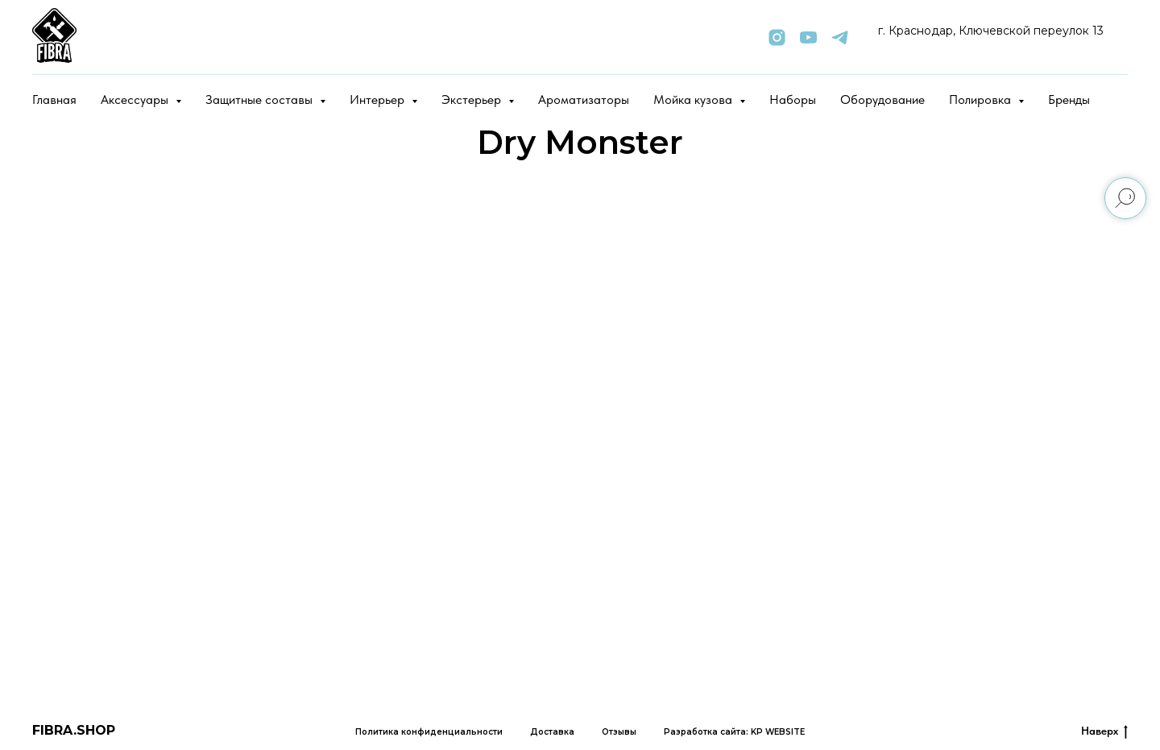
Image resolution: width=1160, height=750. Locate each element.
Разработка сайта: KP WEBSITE (734, 732)
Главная (54, 99)
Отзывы (619, 732)
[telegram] (840, 37)
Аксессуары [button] (136, 99)
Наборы (792, 99)
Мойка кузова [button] (694, 99)
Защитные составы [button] (260, 99)
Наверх (1104, 731)
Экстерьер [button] (472, 99)
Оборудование (882, 99)
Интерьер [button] (379, 99)
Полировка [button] (981, 99)
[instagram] (777, 37)
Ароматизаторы (583, 99)
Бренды (1069, 99)
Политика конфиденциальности (429, 732)
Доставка (552, 732)
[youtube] (808, 37)
